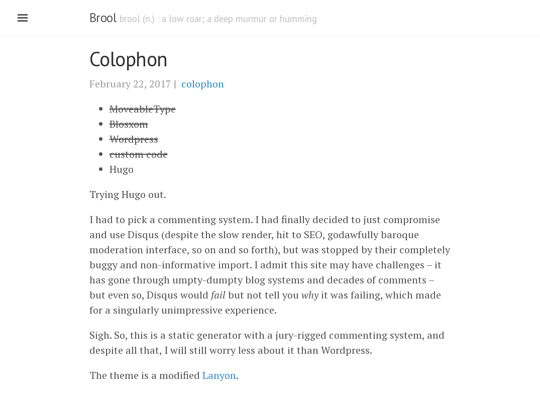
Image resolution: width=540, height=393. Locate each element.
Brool (103, 18)
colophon (202, 83)
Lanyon (219, 375)
